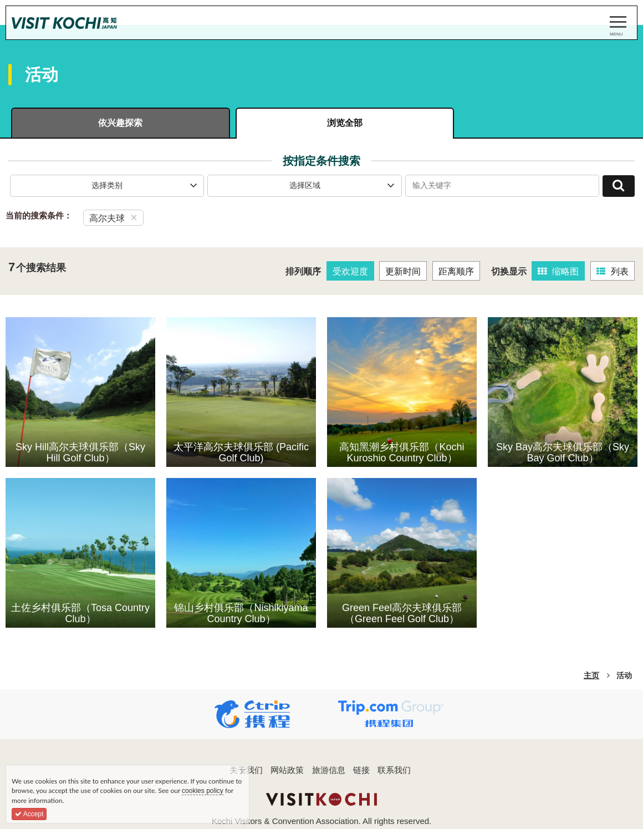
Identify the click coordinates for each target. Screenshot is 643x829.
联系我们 (394, 771)
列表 (612, 272)
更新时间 (403, 272)
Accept (29, 814)
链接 (361, 771)
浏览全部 (321, 123)
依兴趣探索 (112, 123)
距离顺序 (456, 272)
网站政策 (287, 771)
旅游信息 (328, 771)
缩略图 (558, 272)
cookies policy (202, 791)
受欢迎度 (350, 272)
